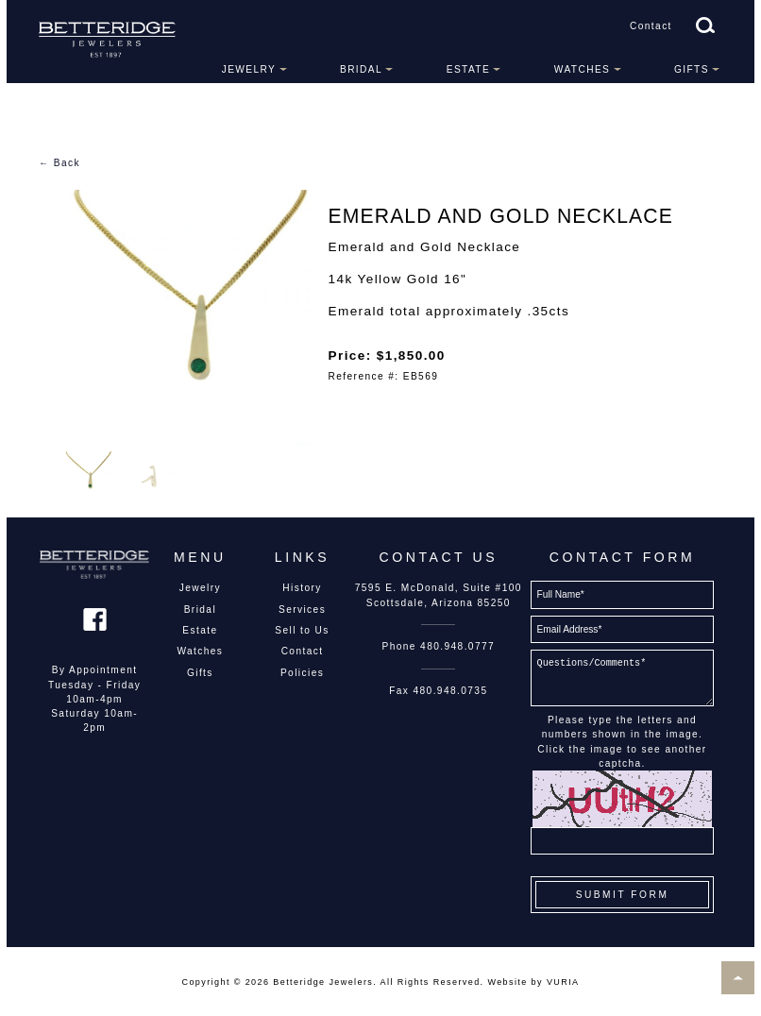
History (301, 588)
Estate (468, 69)
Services (302, 609)
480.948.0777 (457, 646)
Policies (302, 673)
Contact (651, 26)
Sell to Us (302, 630)
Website (507, 982)
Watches (582, 69)
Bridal (361, 69)
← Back (59, 163)
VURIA (563, 982)
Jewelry (249, 69)
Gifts (691, 69)
